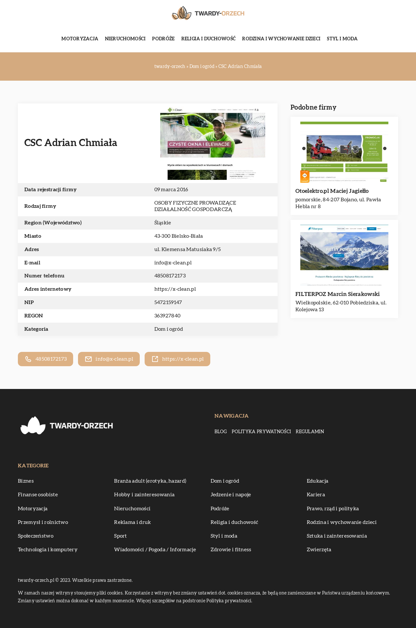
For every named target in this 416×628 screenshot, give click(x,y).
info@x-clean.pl (173, 262)
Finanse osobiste (38, 494)
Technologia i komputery (48, 549)
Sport (120, 536)
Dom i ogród (168, 329)
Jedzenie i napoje (231, 494)
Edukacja (317, 481)
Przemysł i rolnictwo (43, 522)
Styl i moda (342, 39)
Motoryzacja (79, 39)
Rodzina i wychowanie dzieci (281, 39)
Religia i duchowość (208, 39)
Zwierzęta (319, 549)
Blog (220, 432)
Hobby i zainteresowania (144, 494)
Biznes (26, 481)
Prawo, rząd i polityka (333, 508)
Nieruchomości (125, 39)
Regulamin (310, 432)
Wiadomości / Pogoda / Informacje (155, 549)
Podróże (163, 39)
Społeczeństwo (35, 536)
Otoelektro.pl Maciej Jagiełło (332, 191)
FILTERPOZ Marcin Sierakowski (337, 294)
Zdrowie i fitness (231, 549)
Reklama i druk (132, 522)
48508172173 (170, 275)
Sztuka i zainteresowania (337, 536)
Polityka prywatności (261, 432)
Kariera (316, 494)
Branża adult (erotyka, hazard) (150, 481)
